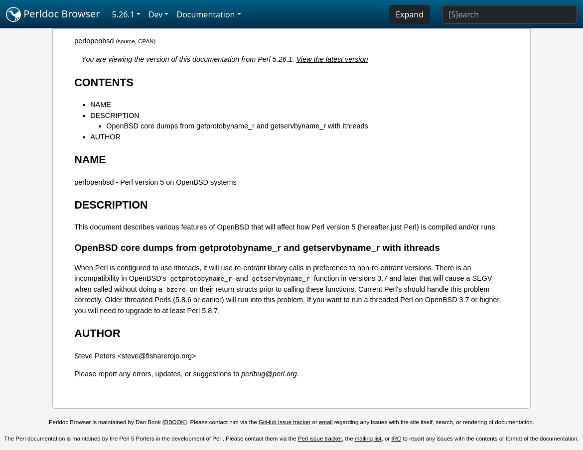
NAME (100, 105)
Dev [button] (155, 14)
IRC (396, 439)
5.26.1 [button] (123, 14)
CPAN (145, 41)
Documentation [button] (205, 14)
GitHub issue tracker (284, 422)
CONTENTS (104, 82)
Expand (410, 14)
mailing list (368, 439)
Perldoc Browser (53, 14)
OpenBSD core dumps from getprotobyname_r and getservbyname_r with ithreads (237, 126)
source (126, 41)
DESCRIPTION (114, 115)
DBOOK (174, 422)
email (326, 422)
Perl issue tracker (320, 439)
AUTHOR (105, 137)
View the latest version (332, 59)
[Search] (509, 14)
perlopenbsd (94, 41)
